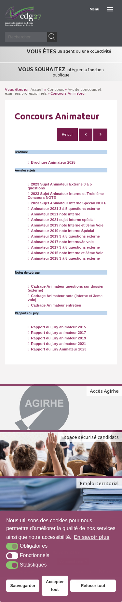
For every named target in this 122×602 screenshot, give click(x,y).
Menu (94, 9)
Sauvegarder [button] (22, 585)
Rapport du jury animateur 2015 (57, 327)
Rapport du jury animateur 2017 (57, 333)
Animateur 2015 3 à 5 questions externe (64, 258)
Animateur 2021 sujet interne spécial (61, 220)
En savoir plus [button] (91, 537)
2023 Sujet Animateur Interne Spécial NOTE (67, 203)
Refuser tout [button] (93, 585)
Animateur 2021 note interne (54, 214)
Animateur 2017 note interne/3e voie (61, 242)
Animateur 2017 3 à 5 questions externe (64, 247)
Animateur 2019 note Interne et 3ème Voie (65, 225)
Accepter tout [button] (55, 585)
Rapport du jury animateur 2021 (57, 344)
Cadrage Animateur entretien (54, 305)
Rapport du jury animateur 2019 (57, 338)
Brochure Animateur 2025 (51, 162)
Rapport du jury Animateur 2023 (57, 349)
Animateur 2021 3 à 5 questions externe (64, 209)
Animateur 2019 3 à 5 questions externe (64, 236)
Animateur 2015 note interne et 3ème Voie (65, 253)
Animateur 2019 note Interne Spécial (61, 231)
